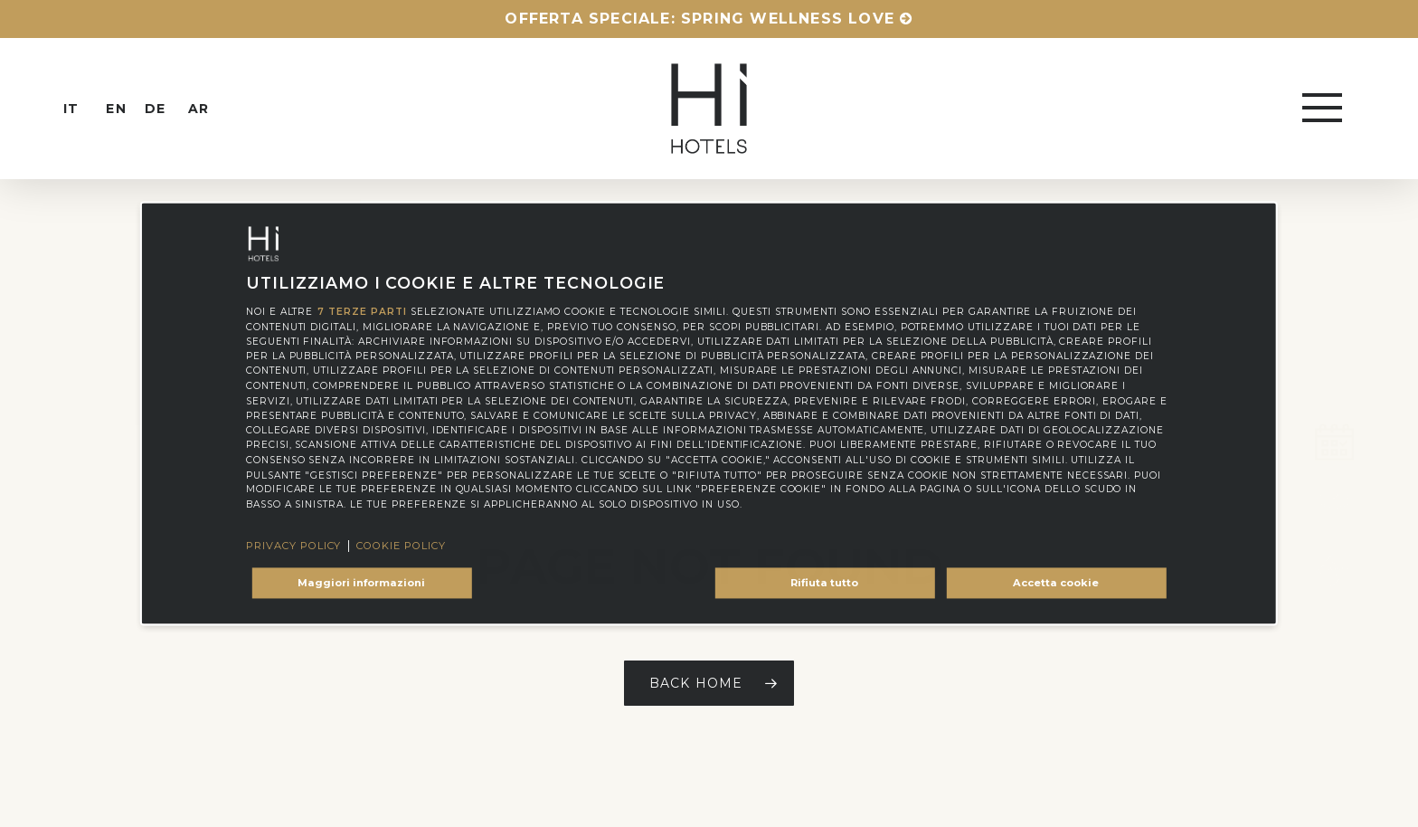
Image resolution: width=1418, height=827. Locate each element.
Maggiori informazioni (361, 582)
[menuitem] (86, 109)
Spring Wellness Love (787, 18)
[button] (1324, 109)
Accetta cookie (1056, 582)
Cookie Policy (400, 546)
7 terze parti (361, 311)
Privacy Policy (293, 546)
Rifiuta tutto (824, 582)
